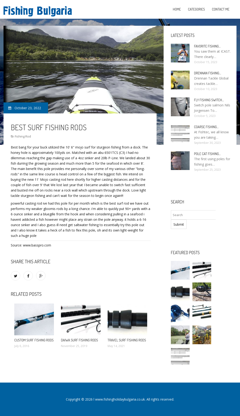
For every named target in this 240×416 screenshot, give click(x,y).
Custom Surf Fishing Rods (34, 340)
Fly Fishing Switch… (209, 100)
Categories (196, 9)
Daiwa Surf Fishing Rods (79, 340)
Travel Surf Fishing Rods (127, 340)
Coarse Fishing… (206, 127)
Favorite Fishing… (207, 46)
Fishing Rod (23, 136)
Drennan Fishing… (207, 73)
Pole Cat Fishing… (207, 154)
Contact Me (220, 9)
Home (177, 9)
